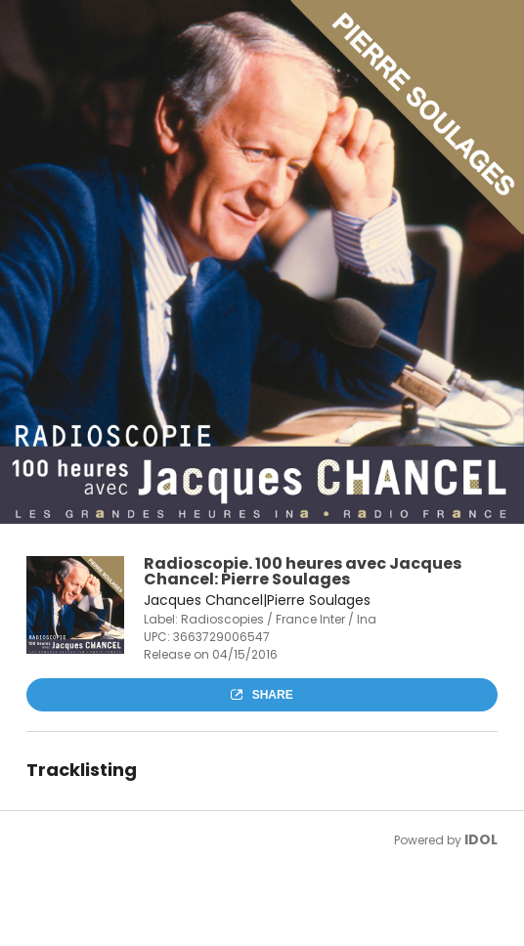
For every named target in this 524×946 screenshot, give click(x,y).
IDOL (481, 839)
